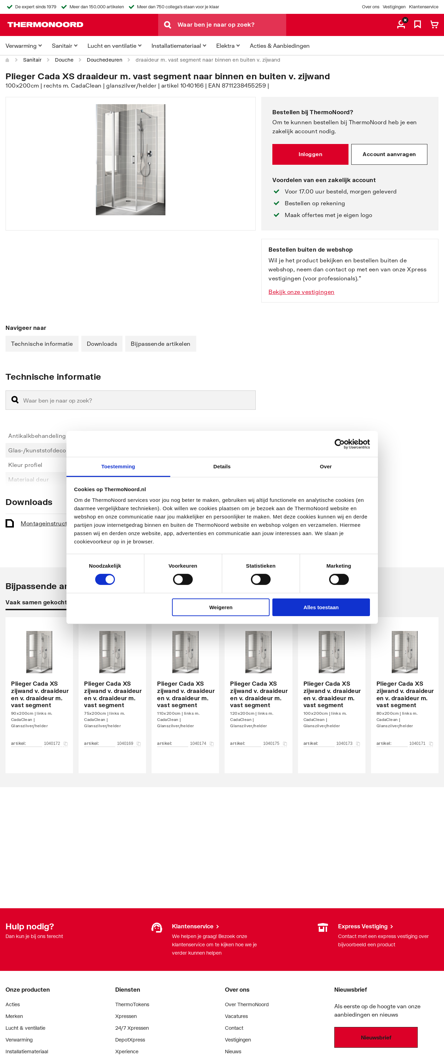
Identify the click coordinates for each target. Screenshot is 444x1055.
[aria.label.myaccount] (401, 25)
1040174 (202, 743)
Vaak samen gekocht (36, 602)
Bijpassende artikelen (161, 343)
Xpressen (126, 1016)
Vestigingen (394, 6)
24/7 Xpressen (132, 1028)
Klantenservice (423, 6)
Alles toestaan (321, 607)
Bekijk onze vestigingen (302, 291)
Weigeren (221, 607)
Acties (13, 1004)
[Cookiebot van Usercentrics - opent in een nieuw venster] (339, 444)
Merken (14, 1016)
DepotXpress (130, 1040)
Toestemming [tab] (118, 466)
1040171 (421, 743)
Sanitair (32, 60)
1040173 (348, 743)
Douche (64, 60)
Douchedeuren (104, 60)
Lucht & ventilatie (25, 1028)
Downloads (102, 343)
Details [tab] (222, 466)
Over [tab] (326, 466)
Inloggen (310, 154)
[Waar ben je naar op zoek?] (232, 25)
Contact (234, 1028)
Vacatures (236, 1016)
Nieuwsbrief (376, 1037)
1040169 (129, 743)
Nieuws (233, 1051)
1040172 (55, 743)
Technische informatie (42, 343)
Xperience (126, 1051)
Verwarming (19, 1040)
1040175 (275, 743)
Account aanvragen (389, 154)
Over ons (370, 6)
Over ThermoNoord (247, 1004)
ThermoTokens (132, 1004)
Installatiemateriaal (27, 1051)
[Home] (8, 59)
